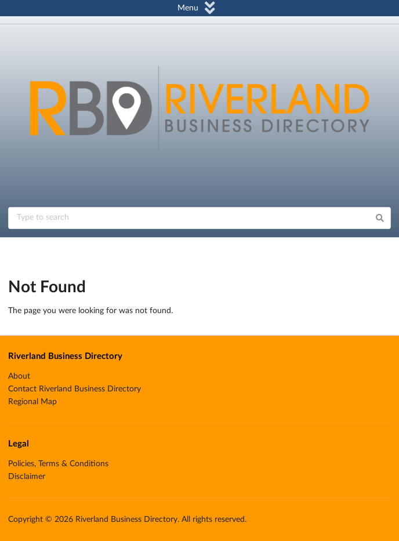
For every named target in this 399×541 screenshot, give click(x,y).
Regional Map (32, 402)
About (19, 376)
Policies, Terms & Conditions (58, 464)
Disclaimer (26, 477)
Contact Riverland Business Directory (74, 389)
